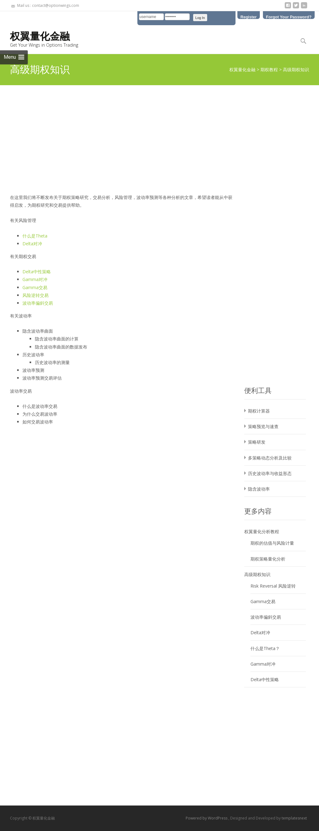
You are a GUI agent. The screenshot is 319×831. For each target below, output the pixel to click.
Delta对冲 (32, 244)
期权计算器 (259, 411)
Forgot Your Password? (289, 17)
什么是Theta (34, 236)
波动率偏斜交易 (37, 303)
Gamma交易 (34, 287)
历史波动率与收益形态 (270, 473)
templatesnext (294, 818)
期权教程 (269, 69)
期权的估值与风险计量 (272, 543)
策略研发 (256, 442)
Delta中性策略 (36, 272)
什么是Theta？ (265, 648)
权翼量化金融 (242, 69)
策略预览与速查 (263, 426)
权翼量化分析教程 (261, 531)
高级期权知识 (257, 574)
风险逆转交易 (35, 295)
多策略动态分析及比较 (270, 458)
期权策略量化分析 (267, 559)
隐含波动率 (259, 489)
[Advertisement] (159, 131)
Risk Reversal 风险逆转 (273, 586)
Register (248, 17)
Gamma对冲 (34, 279)
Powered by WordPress (207, 818)
